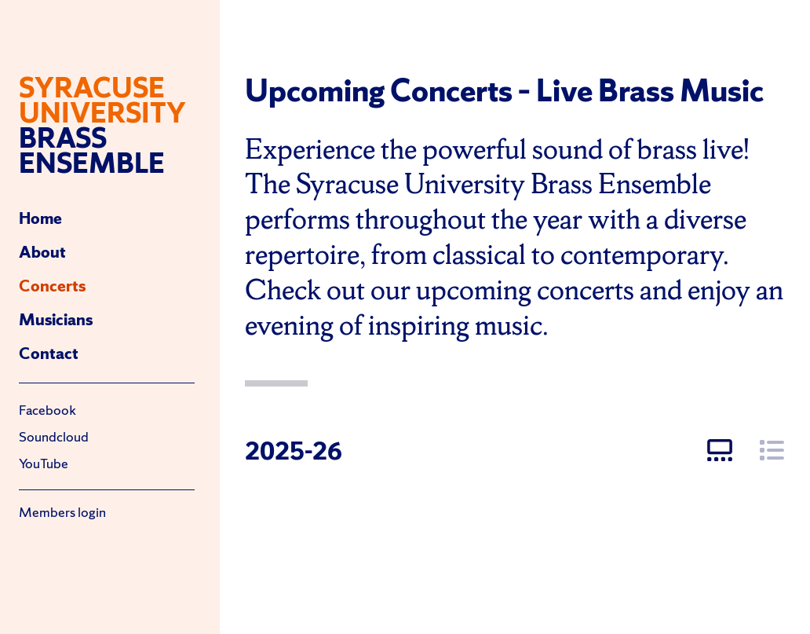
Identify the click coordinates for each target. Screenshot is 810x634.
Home (40, 218)
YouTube (43, 463)
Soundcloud (54, 436)
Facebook (47, 410)
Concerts (52, 285)
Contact (48, 353)
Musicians (56, 319)
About (42, 251)
